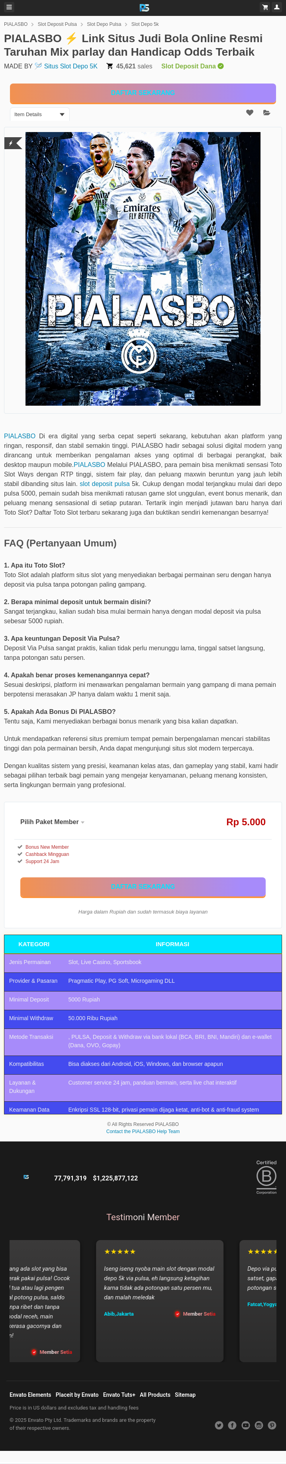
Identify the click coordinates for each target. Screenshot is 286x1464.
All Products (155, 1395)
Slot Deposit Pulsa (57, 24)
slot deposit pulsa (104, 483)
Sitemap (185, 1395)
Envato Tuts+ (119, 1395)
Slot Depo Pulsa (104, 24)
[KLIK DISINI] (143, 93)
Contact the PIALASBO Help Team (143, 1131)
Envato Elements (30, 1395)
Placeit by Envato (77, 1395)
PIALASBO (15, 24)
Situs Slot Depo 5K (71, 66)
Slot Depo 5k (145, 24)
